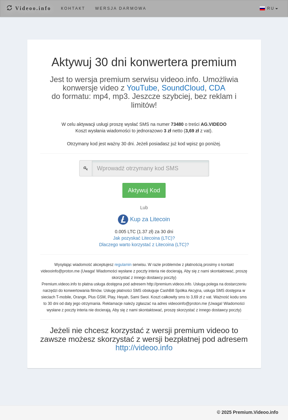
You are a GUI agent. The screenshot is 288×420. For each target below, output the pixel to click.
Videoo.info (29, 8)
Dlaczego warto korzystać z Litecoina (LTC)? (144, 244)
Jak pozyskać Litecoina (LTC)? (144, 238)
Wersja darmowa (120, 8)
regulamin (123, 264)
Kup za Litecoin (144, 219)
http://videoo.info (143, 347)
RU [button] (269, 8)
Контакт (73, 8)
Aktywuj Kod (144, 190)
